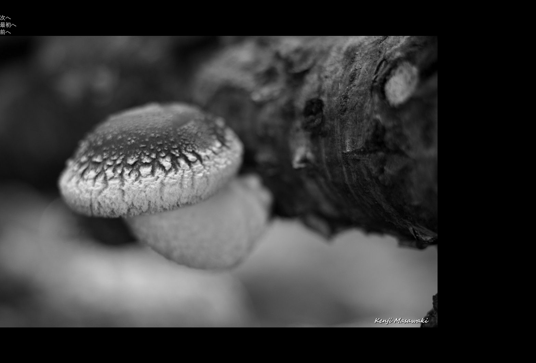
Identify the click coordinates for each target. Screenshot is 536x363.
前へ (5, 32)
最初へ (8, 25)
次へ (5, 18)
